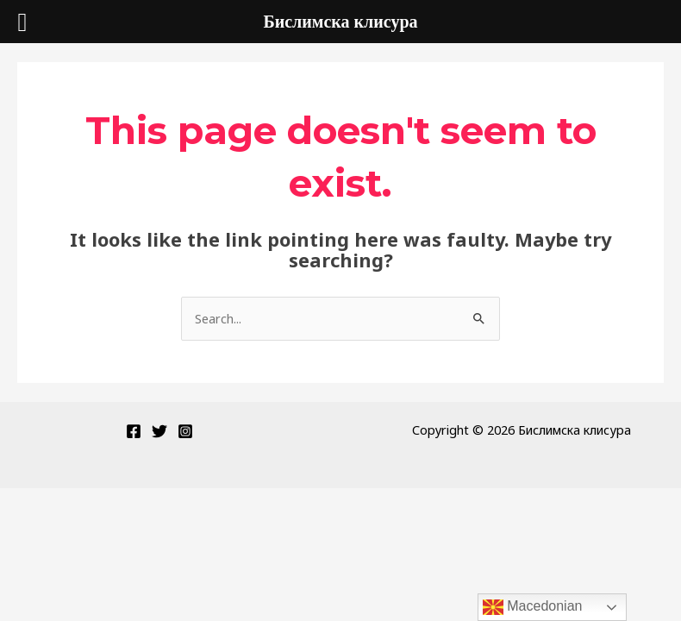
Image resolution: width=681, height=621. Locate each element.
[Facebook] (133, 431)
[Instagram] (185, 431)
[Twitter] (159, 431)
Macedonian (533, 607)
